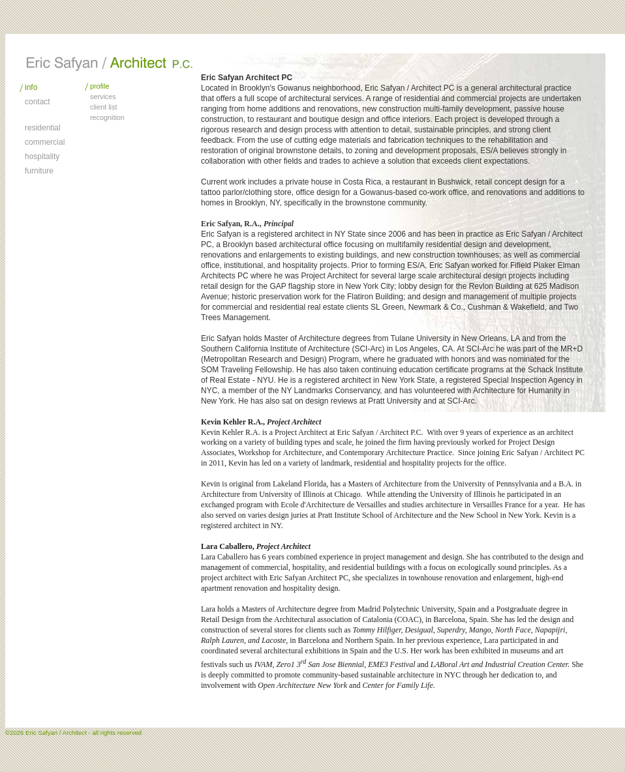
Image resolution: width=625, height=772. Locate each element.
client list (103, 107)
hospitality (42, 156)
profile (99, 86)
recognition (107, 117)
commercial (45, 142)
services (103, 96)
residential (43, 127)
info (31, 87)
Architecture (109, 62)
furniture (39, 170)
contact (37, 101)
